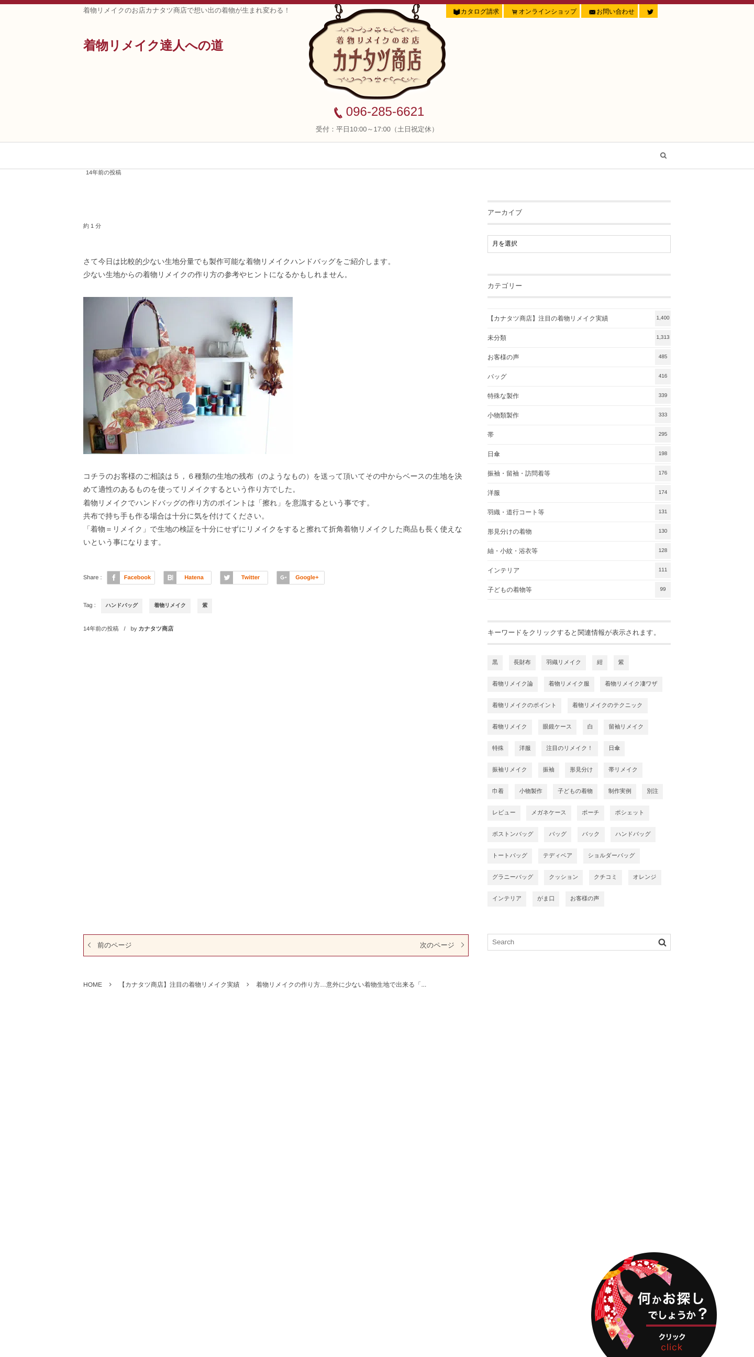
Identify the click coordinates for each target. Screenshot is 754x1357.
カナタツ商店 (155, 629)
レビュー (504, 813)
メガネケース (548, 813)
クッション (563, 877)
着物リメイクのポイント (524, 705)
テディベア (557, 856)
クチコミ (605, 877)
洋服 (579, 493)
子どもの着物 (575, 791)
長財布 (522, 662)
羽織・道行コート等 (579, 512)
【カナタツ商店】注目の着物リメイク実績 (239, 156)
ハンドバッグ (122, 606)
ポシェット (629, 813)
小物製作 (530, 791)
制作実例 (619, 791)
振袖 (549, 770)
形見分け (581, 770)
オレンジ (645, 877)
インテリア (579, 570)
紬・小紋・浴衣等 (579, 551)
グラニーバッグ (513, 877)
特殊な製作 (579, 396)
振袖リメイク (509, 770)
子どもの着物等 (579, 590)
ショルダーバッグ (611, 856)
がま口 (546, 899)
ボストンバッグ (513, 834)
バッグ (579, 376)
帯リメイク (623, 770)
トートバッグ (509, 856)
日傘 (579, 454)
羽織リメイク (563, 662)
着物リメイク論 (512, 684)
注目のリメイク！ (569, 748)
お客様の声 (370, 156)
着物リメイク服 (569, 684)
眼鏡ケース (557, 727)
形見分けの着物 (579, 531)
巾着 (498, 791)
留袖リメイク (626, 727)
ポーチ (591, 813)
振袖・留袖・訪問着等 (579, 473)
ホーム (115, 156)
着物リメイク (170, 606)
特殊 (498, 748)
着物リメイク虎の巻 (463, 156)
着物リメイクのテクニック (607, 705)
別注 (652, 791)
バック (591, 834)
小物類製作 (579, 415)
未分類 (579, 338)
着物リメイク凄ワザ (631, 684)
